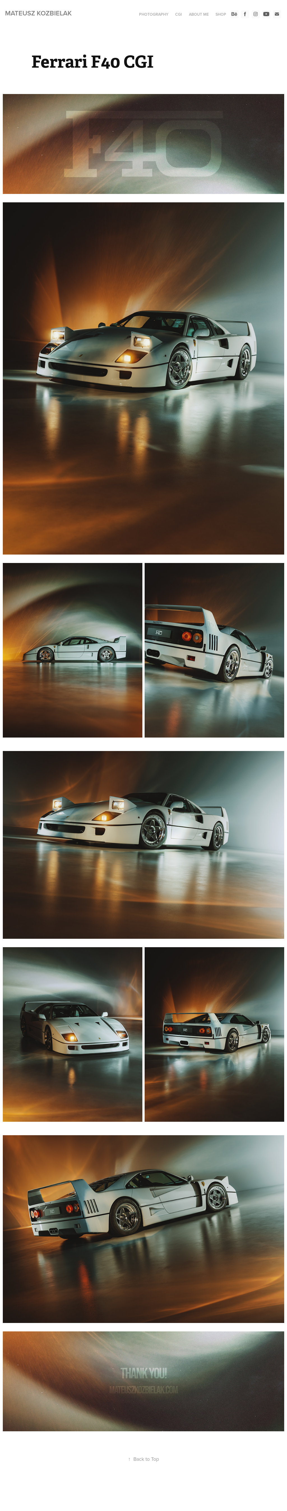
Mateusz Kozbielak (38, 13)
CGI (178, 14)
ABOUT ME (199, 14)
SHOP (221, 14)
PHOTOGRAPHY (153, 14)
